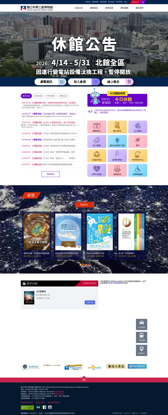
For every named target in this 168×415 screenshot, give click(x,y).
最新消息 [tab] (26, 96)
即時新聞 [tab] (51, 96)
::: (84, 2)
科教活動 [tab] (38, 96)
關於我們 (139, 8)
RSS (125, 2)
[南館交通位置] (59, 394)
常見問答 (119, 2)
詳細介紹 (89, 302)
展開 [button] (84, 380)
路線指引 (141, 349)
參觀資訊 (94, 8)
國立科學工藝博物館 (113, 283)
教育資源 (109, 8)
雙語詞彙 (103, 2)
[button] (80, 265)
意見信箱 (111, 2)
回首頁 (88, 2)
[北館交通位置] (59, 391)
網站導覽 (95, 2)
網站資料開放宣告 (54, 402)
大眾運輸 (141, 336)
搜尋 (143, 2)
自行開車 (141, 323)
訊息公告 (79, 8)
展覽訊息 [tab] (63, 96)
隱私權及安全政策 (27, 402)
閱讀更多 (51, 174)
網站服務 (124, 8)
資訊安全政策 (40, 402)
